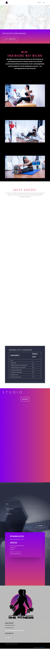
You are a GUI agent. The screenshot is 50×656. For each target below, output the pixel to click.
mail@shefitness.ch (17, 553)
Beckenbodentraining (10, 625)
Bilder (25, 399)
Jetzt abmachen (10, 39)
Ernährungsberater (9, 627)
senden (40, 525)
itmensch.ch (42, 647)
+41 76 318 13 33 (17, 552)
